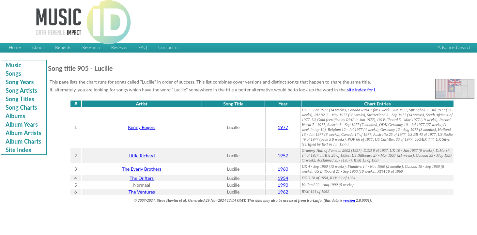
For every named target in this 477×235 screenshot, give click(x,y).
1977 (283, 127)
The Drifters (142, 178)
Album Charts (23, 141)
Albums (15, 115)
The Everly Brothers (142, 169)
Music (13, 65)
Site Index (18, 149)
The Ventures (142, 192)
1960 (283, 169)
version (349, 200)
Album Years (22, 124)
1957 (283, 155)
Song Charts (21, 107)
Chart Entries (377, 103)
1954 (283, 178)
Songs (13, 73)
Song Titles (20, 98)
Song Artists (21, 90)
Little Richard (142, 155)
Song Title (233, 103)
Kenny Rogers (141, 127)
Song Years (20, 82)
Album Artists (23, 132)
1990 (283, 185)
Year (283, 103)
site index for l (361, 89)
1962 (283, 192)
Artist (141, 103)
